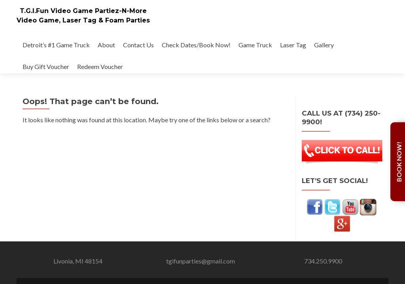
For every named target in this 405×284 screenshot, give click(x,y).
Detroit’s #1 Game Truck (56, 45)
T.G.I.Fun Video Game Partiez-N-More (83, 11)
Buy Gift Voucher (46, 66)
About (106, 45)
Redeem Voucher (100, 66)
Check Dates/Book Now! (196, 45)
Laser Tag (293, 45)
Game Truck (255, 45)
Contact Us (138, 45)
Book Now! (399, 162)
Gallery (324, 45)
